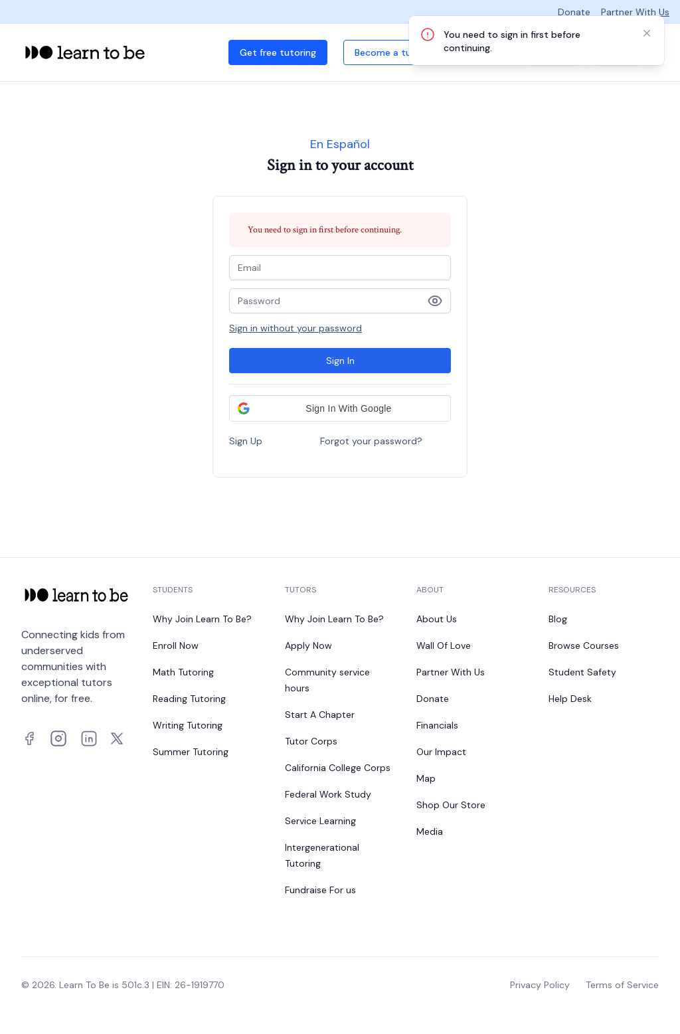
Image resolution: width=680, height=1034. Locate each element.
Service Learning (320, 821)
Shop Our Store (450, 805)
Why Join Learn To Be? (202, 619)
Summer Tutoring (190, 752)
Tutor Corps (311, 741)
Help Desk (570, 699)
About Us (436, 619)
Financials (437, 725)
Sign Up (245, 441)
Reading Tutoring (189, 699)
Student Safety (582, 672)
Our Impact (441, 752)
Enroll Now (176, 645)
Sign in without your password (295, 328)
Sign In (340, 361)
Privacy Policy (540, 985)
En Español (340, 144)
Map (426, 778)
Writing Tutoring (187, 725)
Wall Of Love (443, 645)
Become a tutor (390, 52)
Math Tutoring (183, 672)
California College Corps (337, 768)
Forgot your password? (371, 441)
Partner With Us (635, 12)
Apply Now (308, 645)
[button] (340, 408)
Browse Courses (584, 645)
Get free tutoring (278, 52)
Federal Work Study (328, 794)
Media (429, 831)
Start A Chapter (320, 715)
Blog (558, 619)
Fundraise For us (320, 890)
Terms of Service (622, 985)
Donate (574, 12)
